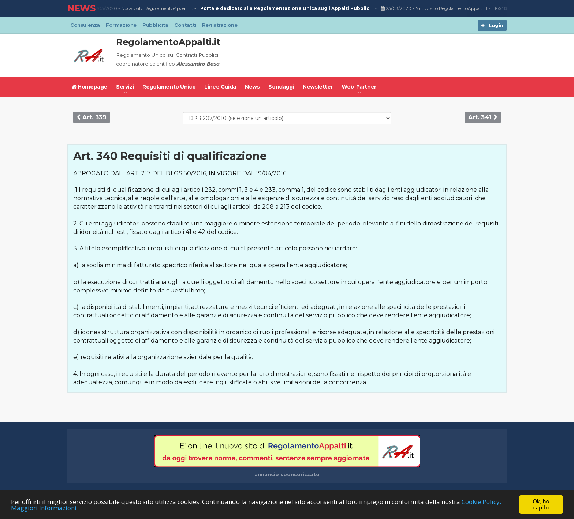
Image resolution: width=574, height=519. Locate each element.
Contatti (185, 25)
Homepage (89, 86)
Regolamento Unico (168, 86)
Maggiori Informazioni (44, 508)
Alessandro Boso (197, 64)
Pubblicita (155, 25)
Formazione (121, 25)
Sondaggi (281, 86)
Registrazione (220, 25)
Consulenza (85, 25)
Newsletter (318, 86)
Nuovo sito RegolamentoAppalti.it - (247, 8)
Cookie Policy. (481, 501)
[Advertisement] (373, 55)
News (252, 86)
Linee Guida (220, 86)
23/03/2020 (102, 8)
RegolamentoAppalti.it (168, 42)
